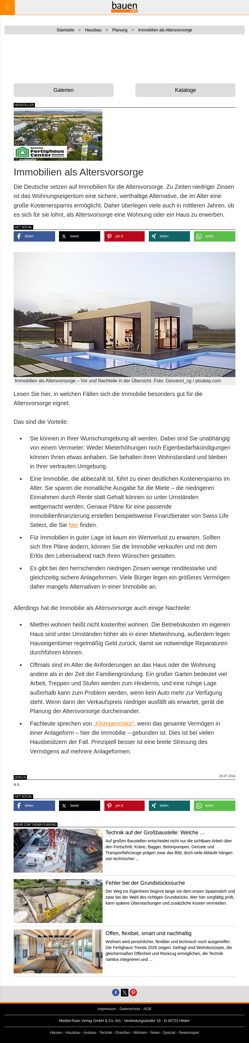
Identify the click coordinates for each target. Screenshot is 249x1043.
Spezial (169, 1033)
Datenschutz (129, 1009)
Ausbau (90, 1033)
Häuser (56, 1033)
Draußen (122, 1033)
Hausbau (73, 1033)
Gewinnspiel (189, 1033)
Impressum (107, 1009)
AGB (147, 1009)
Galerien (63, 90)
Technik (105, 1033)
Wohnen (140, 1033)
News (155, 1033)
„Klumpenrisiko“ (114, 723)
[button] (34, 236)
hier (74, 525)
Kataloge (185, 90)
